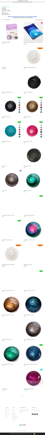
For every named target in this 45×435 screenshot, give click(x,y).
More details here (33, 16)
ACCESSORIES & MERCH (6, 10)
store (2, 19)
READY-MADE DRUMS (5, 6)
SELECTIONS (4, 9)
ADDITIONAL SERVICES (6, 14)
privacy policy (28, 433)
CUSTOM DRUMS (5, 13)
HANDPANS (4, 8)
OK (34, 433)
